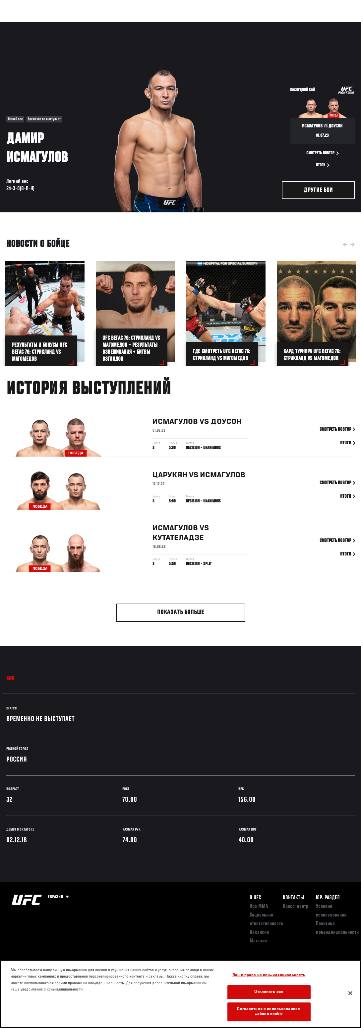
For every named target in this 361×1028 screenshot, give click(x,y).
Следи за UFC (288, 25)
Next (352, 244)
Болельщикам (251, 25)
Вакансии (259, 932)
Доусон (226, 423)
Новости (105, 25)
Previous (345, 244)
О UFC (255, 898)
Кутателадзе (178, 539)
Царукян (169, 476)
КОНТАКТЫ (293, 898)
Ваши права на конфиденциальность (268, 975)
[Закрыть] (350, 993)
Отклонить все (268, 992)
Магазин (322, 25)
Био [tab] (10, 679)
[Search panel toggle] (339, 25)
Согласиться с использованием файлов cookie (269, 1012)
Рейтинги (49, 25)
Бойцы (77, 25)
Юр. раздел (328, 898)
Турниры (20, 25)
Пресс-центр (295, 907)
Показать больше (180, 612)
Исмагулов (175, 423)
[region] (180, 994)
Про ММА (259, 907)
